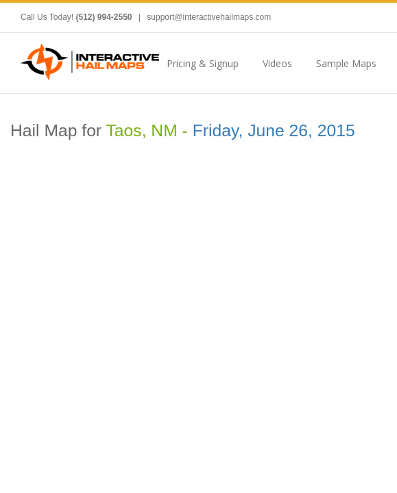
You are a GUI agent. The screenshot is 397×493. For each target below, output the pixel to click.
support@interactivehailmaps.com (209, 17)
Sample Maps (346, 63)
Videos (277, 63)
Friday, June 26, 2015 (274, 130)
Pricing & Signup (203, 63)
